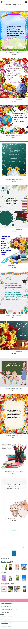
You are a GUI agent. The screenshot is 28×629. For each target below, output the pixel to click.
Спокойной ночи (4, 623)
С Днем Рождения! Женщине (7, 609)
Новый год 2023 (4, 619)
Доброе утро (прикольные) (6, 616)
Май (2, 573)
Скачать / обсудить (19, 52)
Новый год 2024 (5, 562)
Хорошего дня (4, 626)
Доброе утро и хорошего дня (6, 603)
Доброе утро (4, 583)
